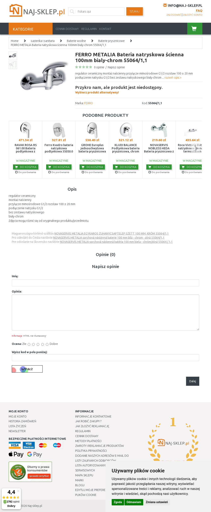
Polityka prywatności (91, 450)
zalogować (173, 15)
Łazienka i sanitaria (43, 40)
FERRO (88, 103)
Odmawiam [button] (134, 502)
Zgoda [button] (118, 502)
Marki (79, 480)
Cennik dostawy (67, 29)
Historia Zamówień (22, 421)
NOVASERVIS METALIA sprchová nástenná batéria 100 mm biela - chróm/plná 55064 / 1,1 (116, 241)
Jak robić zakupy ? (88, 421)
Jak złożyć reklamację (92, 426)
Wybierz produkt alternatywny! (119, 89)
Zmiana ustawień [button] (157, 502)
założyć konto (192, 15)
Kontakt (105, 29)
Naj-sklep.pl (35, 505)
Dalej (192, 381)
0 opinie (99, 67)
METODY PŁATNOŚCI (88, 441)
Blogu (79, 485)
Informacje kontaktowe (93, 416)
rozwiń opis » (172, 77)
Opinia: (17, 291)
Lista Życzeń (17, 426)
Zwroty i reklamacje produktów (99, 445)
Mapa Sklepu (84, 475)
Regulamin (89, 29)
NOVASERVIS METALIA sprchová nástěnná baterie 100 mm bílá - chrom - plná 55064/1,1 (108, 237)
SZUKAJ (134, 11)
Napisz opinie (116, 67)
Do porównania (25, 172)
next (195, 148)
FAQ (199, 10)
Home (15, 40)
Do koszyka (25, 166)
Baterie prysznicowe (111, 40)
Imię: (15, 276)
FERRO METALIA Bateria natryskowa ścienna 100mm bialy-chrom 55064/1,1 (58, 45)
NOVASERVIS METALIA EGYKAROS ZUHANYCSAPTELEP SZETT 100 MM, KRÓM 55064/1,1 (111, 233)
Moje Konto (18, 416)
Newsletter (17, 431)
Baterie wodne (76, 40)
